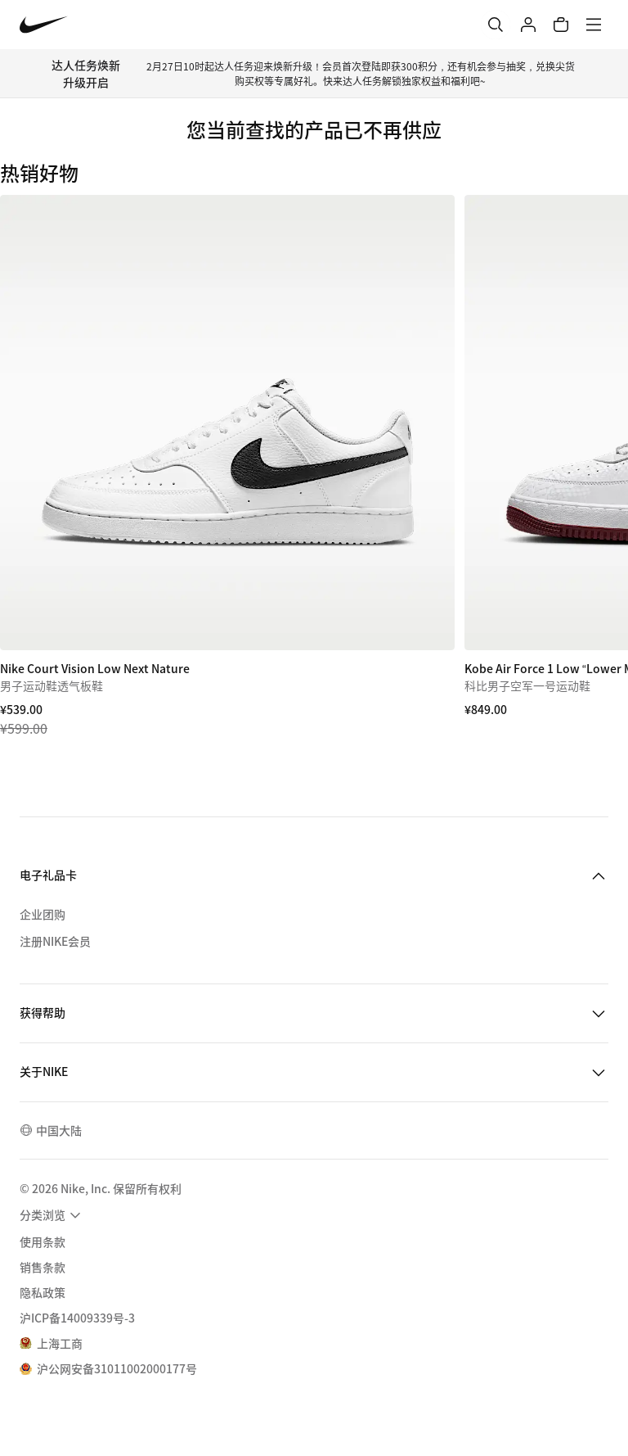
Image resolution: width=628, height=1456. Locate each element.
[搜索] (495, 24)
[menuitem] (52, 1215)
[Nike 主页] (44, 25)
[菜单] (593, 24)
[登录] (528, 24)
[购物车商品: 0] (561, 24)
